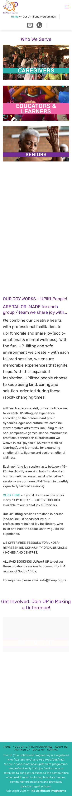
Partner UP (22, 749)
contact (52, 749)
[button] (66, 7)
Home (14, 16)
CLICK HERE (11, 495)
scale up (39, 749)
